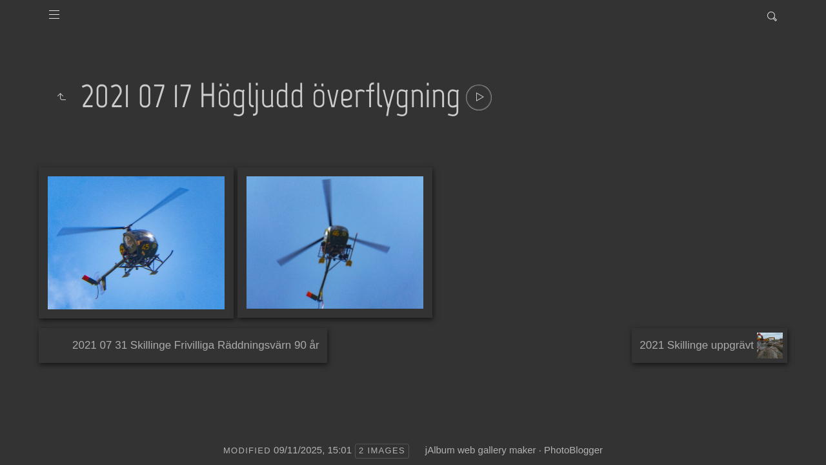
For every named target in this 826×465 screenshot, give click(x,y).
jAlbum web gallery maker (480, 449)
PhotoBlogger (573, 449)
